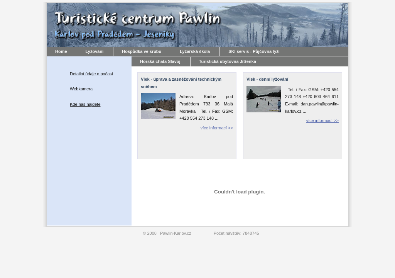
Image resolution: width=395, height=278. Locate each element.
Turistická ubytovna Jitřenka (227, 61)
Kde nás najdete (85, 104)
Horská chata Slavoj (160, 61)
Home (61, 51)
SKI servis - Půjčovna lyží (254, 51)
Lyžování (95, 51)
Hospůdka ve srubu (141, 51)
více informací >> (217, 127)
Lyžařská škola (195, 51)
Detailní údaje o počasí (91, 73)
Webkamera (81, 88)
